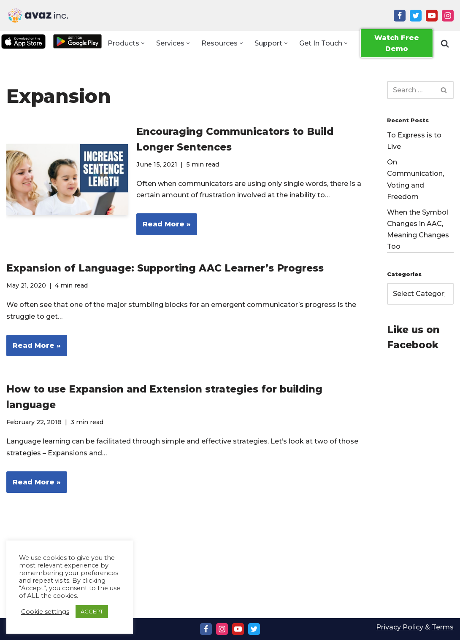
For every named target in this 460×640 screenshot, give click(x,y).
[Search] (445, 43)
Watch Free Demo (396, 43)
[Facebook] (400, 16)
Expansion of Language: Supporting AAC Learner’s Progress (165, 268)
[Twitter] (416, 16)
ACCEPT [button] (92, 611)
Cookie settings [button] (45, 612)
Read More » (163, 227)
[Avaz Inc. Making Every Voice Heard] (38, 15)
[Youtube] (432, 16)
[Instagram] (448, 16)
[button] (142, 43)
